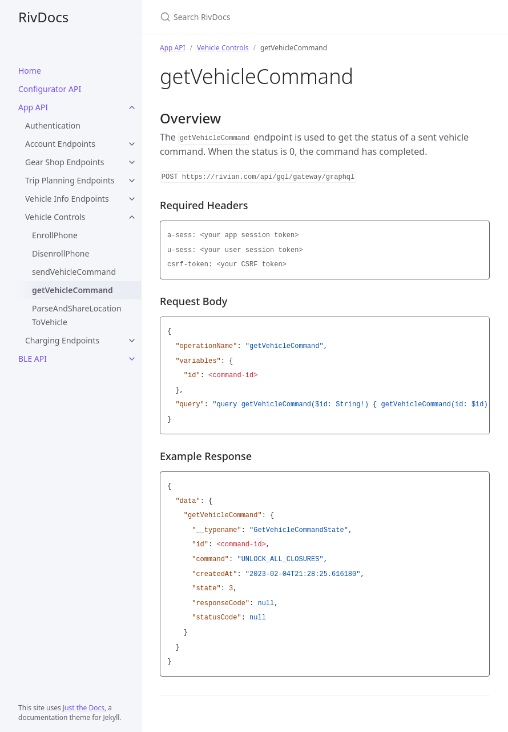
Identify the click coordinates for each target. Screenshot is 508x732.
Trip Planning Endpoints (70, 180)
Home (29, 70)
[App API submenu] (132, 107)
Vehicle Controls (55, 216)
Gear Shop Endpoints (64, 162)
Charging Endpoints (62, 340)
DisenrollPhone (60, 253)
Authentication (52, 125)
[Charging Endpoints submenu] (132, 340)
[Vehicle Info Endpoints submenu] (132, 199)
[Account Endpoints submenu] (132, 144)
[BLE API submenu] (132, 359)
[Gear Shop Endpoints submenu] (132, 162)
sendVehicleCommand (74, 271)
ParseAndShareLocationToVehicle (77, 315)
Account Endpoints (60, 143)
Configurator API (49, 88)
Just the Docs (83, 708)
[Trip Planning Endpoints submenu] (132, 180)
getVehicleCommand (72, 290)
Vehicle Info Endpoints (67, 198)
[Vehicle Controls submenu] (132, 217)
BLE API (32, 358)
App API (33, 107)
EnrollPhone (55, 235)
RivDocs (43, 16)
